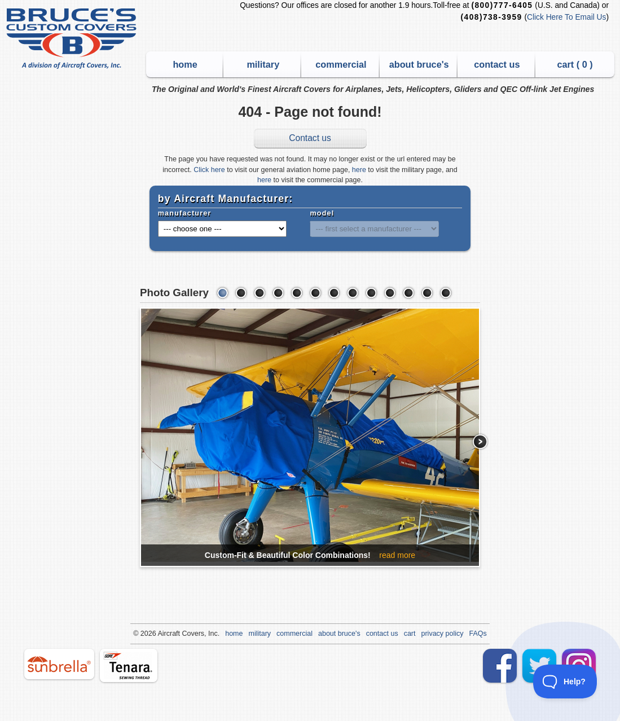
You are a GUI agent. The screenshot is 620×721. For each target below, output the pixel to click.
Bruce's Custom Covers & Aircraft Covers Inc (73, 38)
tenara (128, 665)
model (322, 213)
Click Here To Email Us (566, 17)
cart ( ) (574, 64)
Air (161, 634)
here (359, 170)
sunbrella (59, 664)
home (185, 64)
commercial (340, 64)
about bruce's (419, 64)
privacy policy (442, 634)
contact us (497, 64)
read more (397, 555)
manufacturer (185, 213)
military (263, 64)
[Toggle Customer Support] (565, 681)
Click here (209, 170)
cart (410, 634)
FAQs (478, 634)
